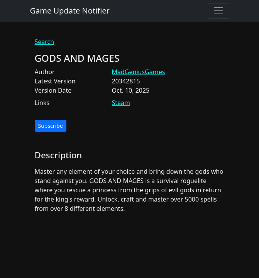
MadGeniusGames (138, 72)
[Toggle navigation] (218, 11)
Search (44, 41)
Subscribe (50, 125)
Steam (121, 102)
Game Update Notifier (70, 10)
